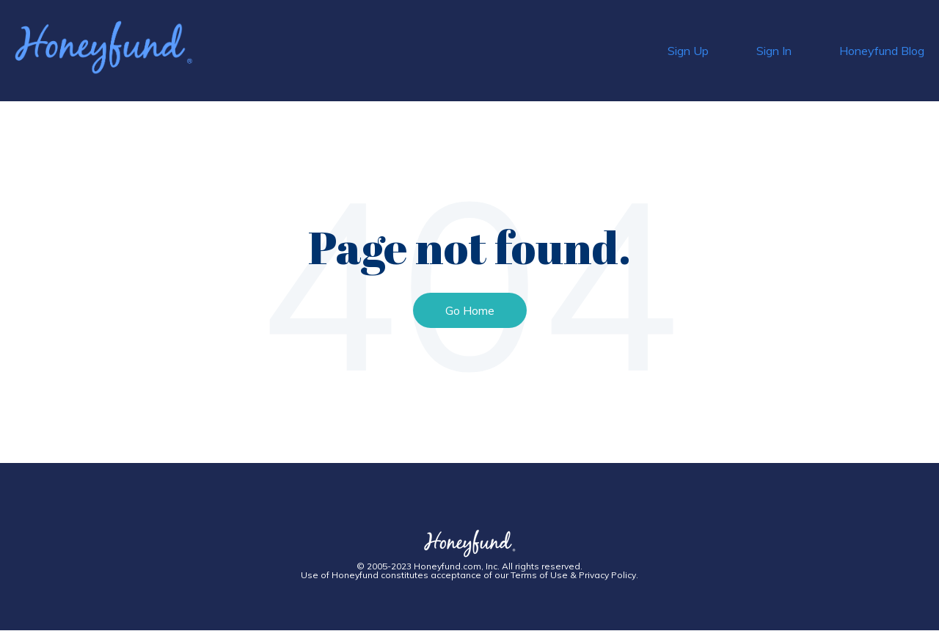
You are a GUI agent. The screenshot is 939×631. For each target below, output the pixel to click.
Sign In (774, 50)
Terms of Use (539, 574)
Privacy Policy (607, 574)
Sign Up (688, 50)
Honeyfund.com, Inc (455, 566)
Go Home (469, 310)
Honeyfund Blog (881, 50)
